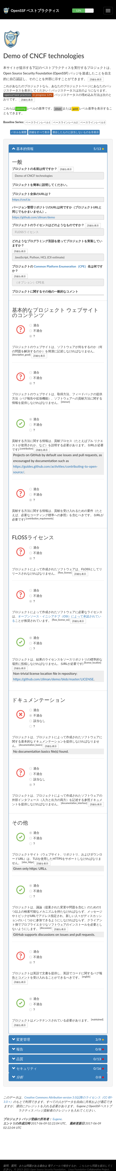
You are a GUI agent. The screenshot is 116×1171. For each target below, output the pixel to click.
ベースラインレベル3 (92, 122)
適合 (31, 325)
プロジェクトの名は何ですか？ (57, 268)
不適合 (31, 330)
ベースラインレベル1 (38, 122)
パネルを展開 (18, 132)
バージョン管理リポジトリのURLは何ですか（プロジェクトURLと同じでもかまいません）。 (57, 209)
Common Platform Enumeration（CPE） (60, 266)
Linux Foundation (77, 1169)
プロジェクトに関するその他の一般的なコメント (45, 291)
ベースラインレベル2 (65, 122)
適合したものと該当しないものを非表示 (75, 132)
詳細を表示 (96, 79)
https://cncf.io (21, 199)
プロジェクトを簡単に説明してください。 (40, 185)
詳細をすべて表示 (39, 132)
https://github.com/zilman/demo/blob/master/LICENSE (53, 679)
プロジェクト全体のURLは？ (31, 194)
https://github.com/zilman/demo (33, 217)
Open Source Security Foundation (48, 1169)
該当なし (31, 721)
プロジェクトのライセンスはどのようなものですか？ (48, 225)
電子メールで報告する (60, 1165)
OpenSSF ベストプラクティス (35, 10)
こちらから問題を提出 (92, 1165)
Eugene (57, 1119)
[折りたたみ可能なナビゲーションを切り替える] (108, 10)
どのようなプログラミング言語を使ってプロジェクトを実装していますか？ (57, 243)
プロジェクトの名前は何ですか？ (34, 169)
